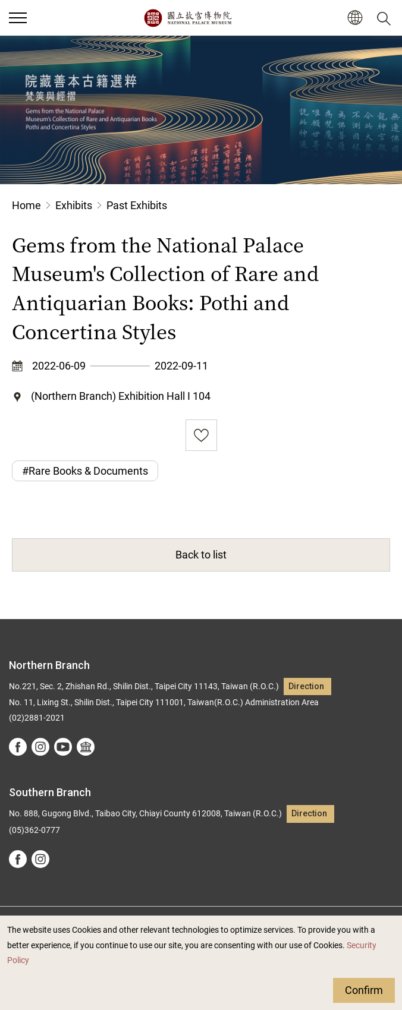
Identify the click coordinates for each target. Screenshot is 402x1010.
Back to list (201, 554)
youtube (63, 747)
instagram (40, 747)
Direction (306, 686)
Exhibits (73, 205)
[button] (355, 18)
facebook (18, 747)
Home (26, 205)
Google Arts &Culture (86, 747)
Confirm (364, 990)
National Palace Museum (187, 18)
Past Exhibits (136, 205)
